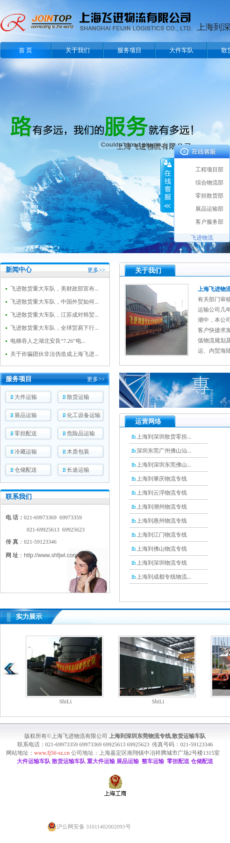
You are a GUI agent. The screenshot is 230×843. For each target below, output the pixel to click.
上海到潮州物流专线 (162, 506)
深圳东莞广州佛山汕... (164, 450)
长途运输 (78, 470)
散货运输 (78, 397)
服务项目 (129, 50)
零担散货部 (209, 195)
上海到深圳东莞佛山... (164, 464)
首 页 (25, 50)
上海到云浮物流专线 (162, 492)
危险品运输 (81, 433)
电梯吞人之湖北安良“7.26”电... (48, 341)
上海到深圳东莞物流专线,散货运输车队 (157, 736)
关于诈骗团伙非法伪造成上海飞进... (54, 354)
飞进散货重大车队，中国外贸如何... (54, 301)
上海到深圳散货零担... (164, 436)
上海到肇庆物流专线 (162, 478)
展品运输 (25, 415)
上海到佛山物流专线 (162, 548)
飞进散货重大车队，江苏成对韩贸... (54, 315)
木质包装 (78, 451)
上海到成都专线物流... (164, 577)
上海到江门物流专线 (162, 534)
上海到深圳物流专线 (162, 563)
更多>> (96, 270)
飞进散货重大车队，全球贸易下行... (54, 328)
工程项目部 (209, 169)
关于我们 (77, 50)
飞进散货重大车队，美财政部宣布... (54, 288)
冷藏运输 (25, 451)
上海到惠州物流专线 (162, 520)
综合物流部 (209, 182)
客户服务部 (209, 222)
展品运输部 (209, 208)
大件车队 (181, 50)
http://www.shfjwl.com (51, 555)
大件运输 (25, 397)
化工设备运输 (84, 415)
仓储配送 (25, 470)
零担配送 (25, 433)
